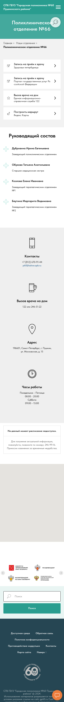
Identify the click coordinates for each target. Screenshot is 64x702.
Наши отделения (25, 43)
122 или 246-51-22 (32, 306)
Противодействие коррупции (24, 645)
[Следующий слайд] (61, 570)
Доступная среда (20, 633)
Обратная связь (44, 633)
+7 (23, 262)
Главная (7, 43)
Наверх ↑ (42, 652)
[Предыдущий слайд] (3, 570)
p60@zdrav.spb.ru (32, 265)
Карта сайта (24, 652)
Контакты (51, 645)
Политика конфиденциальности (32, 639)
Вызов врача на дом (32, 301)
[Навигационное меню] (58, 7)
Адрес (32, 342)
